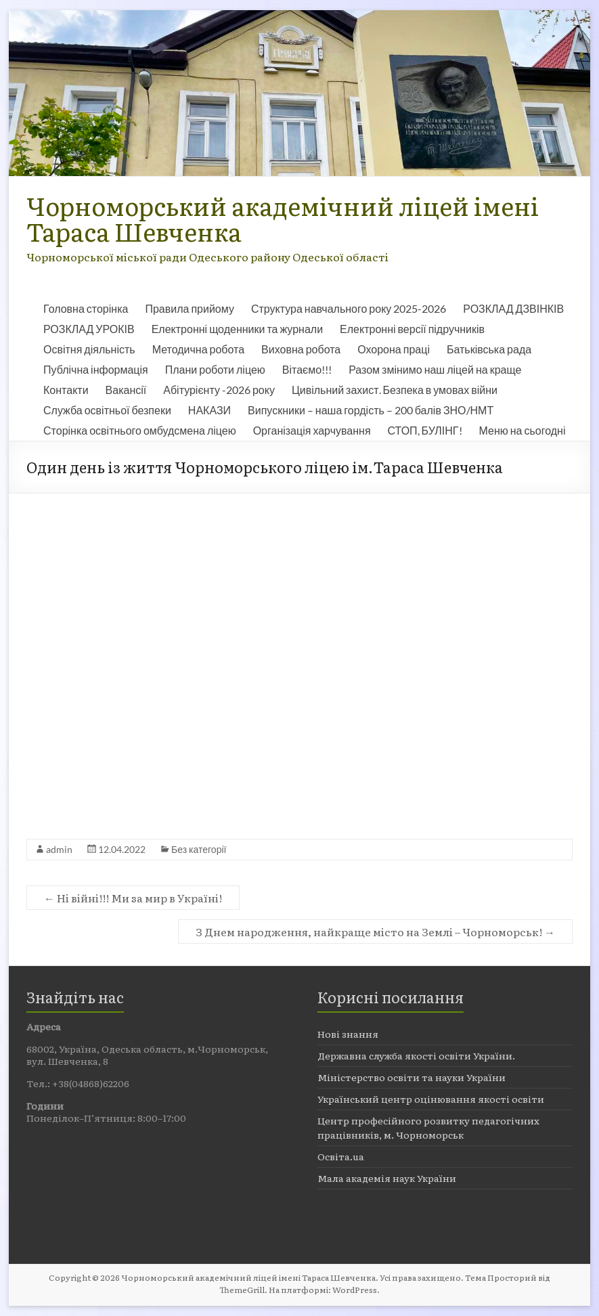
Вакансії (126, 389)
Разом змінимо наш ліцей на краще (435, 369)
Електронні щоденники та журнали (237, 328)
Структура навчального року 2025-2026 (348, 308)
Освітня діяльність (89, 349)
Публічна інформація (95, 369)
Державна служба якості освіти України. (416, 1055)
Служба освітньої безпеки (107, 409)
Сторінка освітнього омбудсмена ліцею (139, 430)
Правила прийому (189, 308)
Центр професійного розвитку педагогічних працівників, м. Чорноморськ (428, 1127)
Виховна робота (300, 349)
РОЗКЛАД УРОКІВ (89, 328)
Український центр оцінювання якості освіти (430, 1098)
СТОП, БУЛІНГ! (425, 430)
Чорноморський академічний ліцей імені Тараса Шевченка (282, 218)
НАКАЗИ (209, 409)
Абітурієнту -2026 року (219, 389)
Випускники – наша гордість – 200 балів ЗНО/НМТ (370, 409)
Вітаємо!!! (307, 369)
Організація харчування (312, 430)
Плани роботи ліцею (215, 369)
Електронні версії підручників (412, 328)
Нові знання (347, 1033)
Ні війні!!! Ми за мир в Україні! (133, 898)
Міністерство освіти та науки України (411, 1077)
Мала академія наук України (386, 1178)
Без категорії (198, 849)
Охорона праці (393, 349)
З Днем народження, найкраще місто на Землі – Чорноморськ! (375, 931)
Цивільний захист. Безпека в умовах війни (394, 389)
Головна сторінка (85, 308)
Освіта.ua (340, 1156)
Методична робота (198, 349)
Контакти (66, 389)
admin (59, 849)
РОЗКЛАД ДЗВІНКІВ (513, 308)
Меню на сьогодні (522, 430)
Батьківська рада (489, 349)
